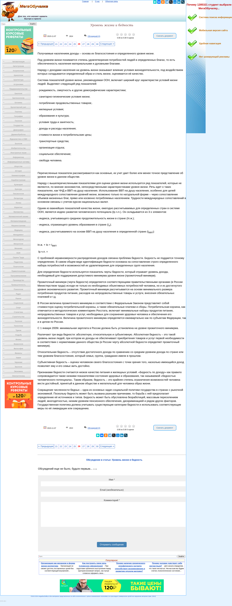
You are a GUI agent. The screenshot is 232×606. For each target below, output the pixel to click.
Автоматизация (18, 62)
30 (97, 44)
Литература (18, 198)
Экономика (18, 371)
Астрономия (18, 84)
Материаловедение (18, 221)
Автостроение (18, 66)
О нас (97, 1)
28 (88, 44)
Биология (18, 94)
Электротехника (18, 376)
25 (75, 44)
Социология (18, 303)
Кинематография (18, 176)
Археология (18, 75)
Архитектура (18, 80)
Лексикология (18, 194)
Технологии (18, 326)
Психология (18, 289)
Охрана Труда (18, 258)
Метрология (18, 244)
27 (83, 44)
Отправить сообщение (112, 544)
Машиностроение (18, 226)
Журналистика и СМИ (18, 139)
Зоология (18, 144)
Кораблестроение (18, 180)
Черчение (18, 362)
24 (70, 44)
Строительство (18, 317)
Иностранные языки (18, 153)
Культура (18, 189)
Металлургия (18, 239)
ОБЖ (18, 253)
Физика (18, 340)
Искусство (18, 166)
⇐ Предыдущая (45, 44)
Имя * (112, 479)
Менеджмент (18, 235)
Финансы (18, 353)
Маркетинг (18, 207)
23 (65, 44)
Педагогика (18, 262)
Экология (18, 367)
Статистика (18, 312)
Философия (18, 349)
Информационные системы (18, 162)
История (18, 171)
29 (93, 44)
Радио (18, 294)
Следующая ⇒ (107, 44)
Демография (18, 130)
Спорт (18, 308)
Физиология (18, 344)
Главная (85, 1)
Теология (18, 321)
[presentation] (62, 535)
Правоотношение (18, 271)
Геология (18, 121)
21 (56, 44)
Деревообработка (18, 135)
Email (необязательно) (112, 490)
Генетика (18, 112)
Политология (18, 267)
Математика (18, 212)
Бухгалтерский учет (18, 107)
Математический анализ (18, 217)
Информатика (18, 157)
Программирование (18, 276)
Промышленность (18, 285)
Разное (18, 299)
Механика (18, 248)
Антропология (18, 71)
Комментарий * (112, 500)
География (18, 116)
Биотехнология (18, 98)
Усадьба (18, 335)
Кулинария (18, 185)
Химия (18, 358)
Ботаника (18, 103)
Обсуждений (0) (94, 36)
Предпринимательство (18, 89)
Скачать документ (164, 36)
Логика (18, 203)
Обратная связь (111, 1)
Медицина (18, 230)
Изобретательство (18, 148)
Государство (18, 125)
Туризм (18, 330)
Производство (18, 280)
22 (61, 44)
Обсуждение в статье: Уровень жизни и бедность (114, 460)
